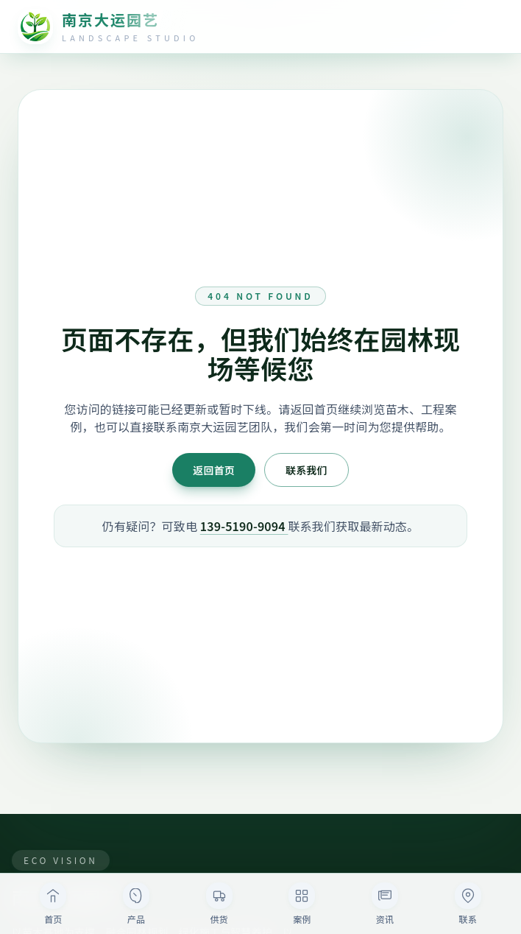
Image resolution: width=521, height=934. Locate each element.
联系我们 (306, 470)
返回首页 (214, 470)
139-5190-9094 (244, 526)
